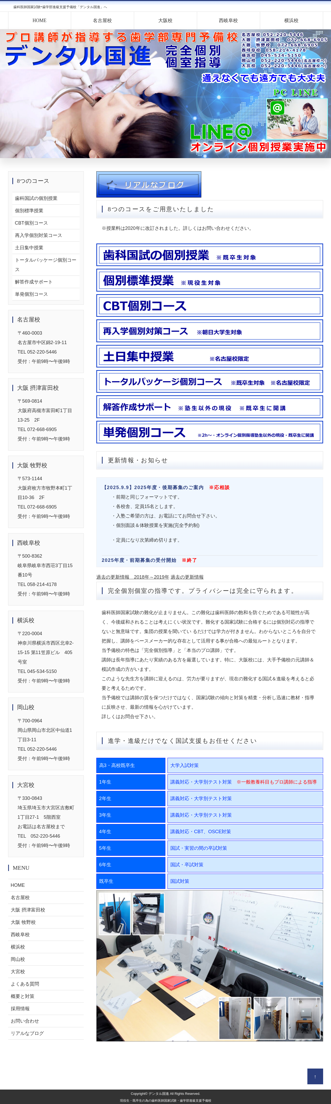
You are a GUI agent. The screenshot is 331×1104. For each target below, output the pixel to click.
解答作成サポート (34, 281)
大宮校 (18, 971)
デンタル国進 (159, 1094)
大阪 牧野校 (23, 922)
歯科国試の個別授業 (36, 198)
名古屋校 (102, 20)
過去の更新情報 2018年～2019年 (132, 577)
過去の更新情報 (187, 577)
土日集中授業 (29, 247)
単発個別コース (31, 294)
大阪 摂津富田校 (28, 910)
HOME (39, 20)
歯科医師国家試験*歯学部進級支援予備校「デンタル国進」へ (60, 7)
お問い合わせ (25, 1021)
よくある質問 (25, 984)
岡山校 (18, 959)
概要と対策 (22, 996)
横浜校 (291, 20)
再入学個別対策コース (38, 235)
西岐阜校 (228, 20)
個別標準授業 (29, 210)
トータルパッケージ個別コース (45, 264)
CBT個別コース (31, 223)
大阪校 (165, 20)
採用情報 (20, 1008)
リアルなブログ (27, 1033)
